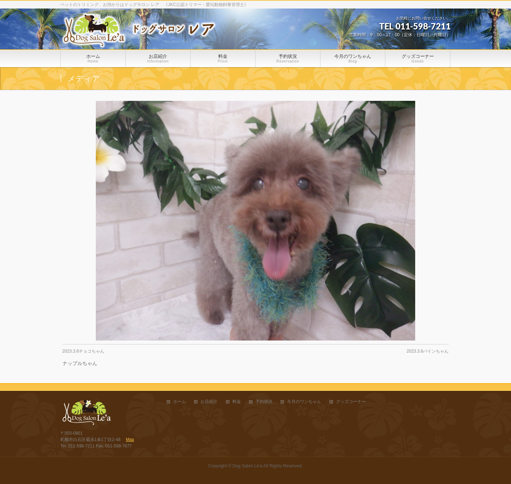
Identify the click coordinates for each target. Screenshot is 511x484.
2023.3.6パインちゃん (428, 351)
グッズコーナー (351, 401)
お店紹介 (209, 401)
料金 (236, 401)
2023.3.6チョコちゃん (83, 351)
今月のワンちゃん (304, 401)
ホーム (179, 401)
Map (130, 439)
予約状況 (264, 401)
